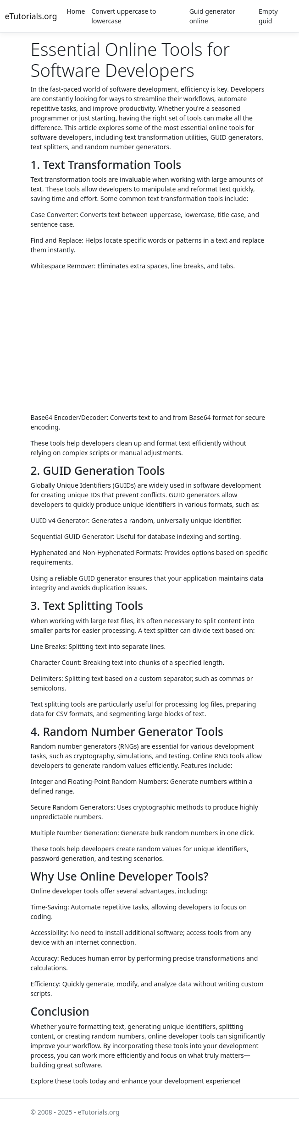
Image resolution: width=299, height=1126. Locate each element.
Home (76, 11)
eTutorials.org (31, 16)
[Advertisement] (150, 341)
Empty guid (268, 16)
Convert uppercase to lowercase (123, 16)
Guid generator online (212, 16)
